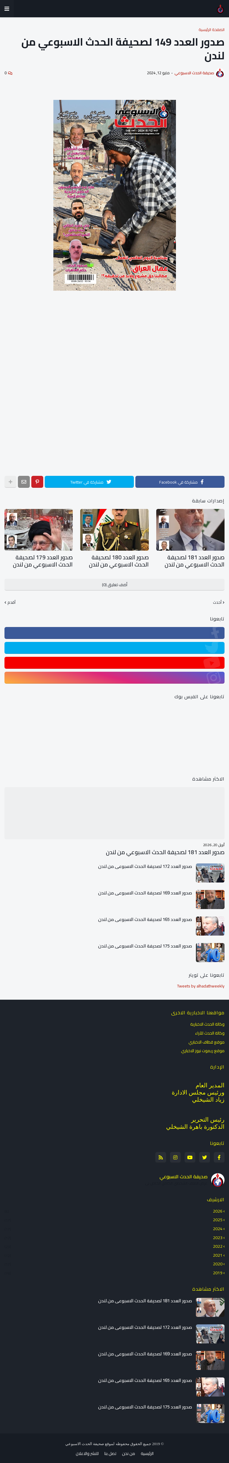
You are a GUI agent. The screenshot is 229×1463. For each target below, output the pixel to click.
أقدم (11, 600)
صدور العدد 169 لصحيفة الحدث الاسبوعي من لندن (145, 890)
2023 (113, 1235)
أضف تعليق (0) (114, 582)
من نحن (128, 1451)
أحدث (217, 600)
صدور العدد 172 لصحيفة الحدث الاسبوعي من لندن (145, 864)
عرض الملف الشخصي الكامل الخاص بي (176, 1181)
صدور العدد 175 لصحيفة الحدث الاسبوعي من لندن (145, 943)
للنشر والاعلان (87, 1451)
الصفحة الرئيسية (212, 30)
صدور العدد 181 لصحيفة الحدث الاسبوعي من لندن (194, 560)
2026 (113, 1209)
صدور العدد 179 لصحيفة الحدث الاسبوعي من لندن (42, 560)
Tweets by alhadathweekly (201, 983)
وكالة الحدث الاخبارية (207, 1022)
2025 (113, 1217)
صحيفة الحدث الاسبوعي (184, 1174)
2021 (113, 1252)
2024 (113, 1226)
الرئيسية (147, 1451)
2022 (113, 1243)
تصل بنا (110, 1451)
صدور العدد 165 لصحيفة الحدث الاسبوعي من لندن (145, 917)
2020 (113, 1261)
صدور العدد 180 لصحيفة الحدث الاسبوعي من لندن (118, 560)
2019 (113, 1269)
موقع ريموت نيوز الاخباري (203, 1047)
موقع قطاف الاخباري (206, 1039)
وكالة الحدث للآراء (210, 1030)
